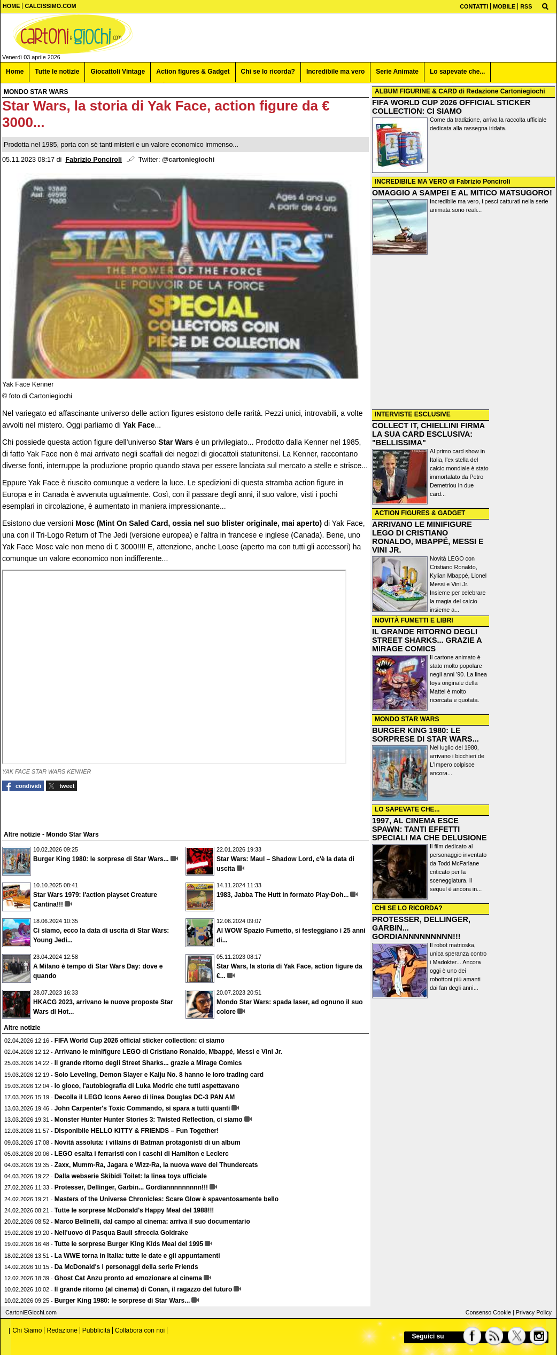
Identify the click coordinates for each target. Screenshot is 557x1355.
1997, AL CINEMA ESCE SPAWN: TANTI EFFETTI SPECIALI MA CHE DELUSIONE (429, 829)
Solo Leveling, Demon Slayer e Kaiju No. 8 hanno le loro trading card (159, 1074)
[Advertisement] (463, 333)
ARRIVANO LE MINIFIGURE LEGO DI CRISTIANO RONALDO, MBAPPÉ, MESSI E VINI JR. (428, 537)
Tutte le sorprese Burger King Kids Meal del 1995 (129, 1244)
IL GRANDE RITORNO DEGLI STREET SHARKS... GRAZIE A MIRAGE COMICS (427, 640)
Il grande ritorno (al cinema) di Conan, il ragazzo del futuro (144, 1289)
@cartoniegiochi (188, 159)
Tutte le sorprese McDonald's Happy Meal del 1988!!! (134, 1210)
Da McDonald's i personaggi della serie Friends (126, 1267)
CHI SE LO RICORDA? (409, 908)
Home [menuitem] (15, 71)
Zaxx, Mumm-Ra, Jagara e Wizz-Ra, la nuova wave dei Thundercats (156, 1165)
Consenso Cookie (488, 1312)
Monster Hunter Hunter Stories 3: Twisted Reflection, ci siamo (149, 1119)
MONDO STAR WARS (407, 719)
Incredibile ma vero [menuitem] (335, 71)
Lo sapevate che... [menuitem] (457, 71)
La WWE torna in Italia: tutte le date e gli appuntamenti (137, 1255)
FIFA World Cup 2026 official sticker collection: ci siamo (140, 1040)
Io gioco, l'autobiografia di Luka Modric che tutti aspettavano (147, 1086)
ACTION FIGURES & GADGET (420, 513)
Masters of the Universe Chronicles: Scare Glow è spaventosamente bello (166, 1199)
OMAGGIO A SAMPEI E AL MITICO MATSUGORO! (462, 192)
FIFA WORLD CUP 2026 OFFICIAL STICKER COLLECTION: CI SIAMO (451, 106)
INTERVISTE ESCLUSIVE (413, 414)
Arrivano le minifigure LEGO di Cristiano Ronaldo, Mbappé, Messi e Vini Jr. (169, 1051)
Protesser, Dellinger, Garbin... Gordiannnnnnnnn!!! (131, 1187)
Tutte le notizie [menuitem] (57, 71)
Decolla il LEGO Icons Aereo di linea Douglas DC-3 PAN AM (145, 1097)
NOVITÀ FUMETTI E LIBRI (414, 620)
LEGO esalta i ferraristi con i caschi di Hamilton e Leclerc (142, 1153)
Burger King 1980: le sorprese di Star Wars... (101, 859)
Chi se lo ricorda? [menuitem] (268, 71)
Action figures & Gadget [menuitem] (192, 71)
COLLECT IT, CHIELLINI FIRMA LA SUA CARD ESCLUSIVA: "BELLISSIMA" (428, 434)
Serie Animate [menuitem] (397, 71)
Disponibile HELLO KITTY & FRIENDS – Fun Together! (137, 1131)
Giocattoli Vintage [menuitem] (117, 71)
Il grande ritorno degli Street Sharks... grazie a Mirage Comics (148, 1063)
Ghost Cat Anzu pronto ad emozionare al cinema (128, 1278)
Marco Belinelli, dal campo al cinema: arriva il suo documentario (152, 1221)
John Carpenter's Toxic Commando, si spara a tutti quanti (142, 1108)
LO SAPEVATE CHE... (407, 809)
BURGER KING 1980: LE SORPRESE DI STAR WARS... (425, 734)
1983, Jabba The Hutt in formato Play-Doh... (282, 895)
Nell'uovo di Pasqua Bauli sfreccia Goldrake (121, 1232)
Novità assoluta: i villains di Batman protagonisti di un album (148, 1142)
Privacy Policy (534, 1312)
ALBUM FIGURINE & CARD (416, 91)
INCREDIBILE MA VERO (411, 181)
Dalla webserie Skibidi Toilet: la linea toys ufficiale (131, 1176)
